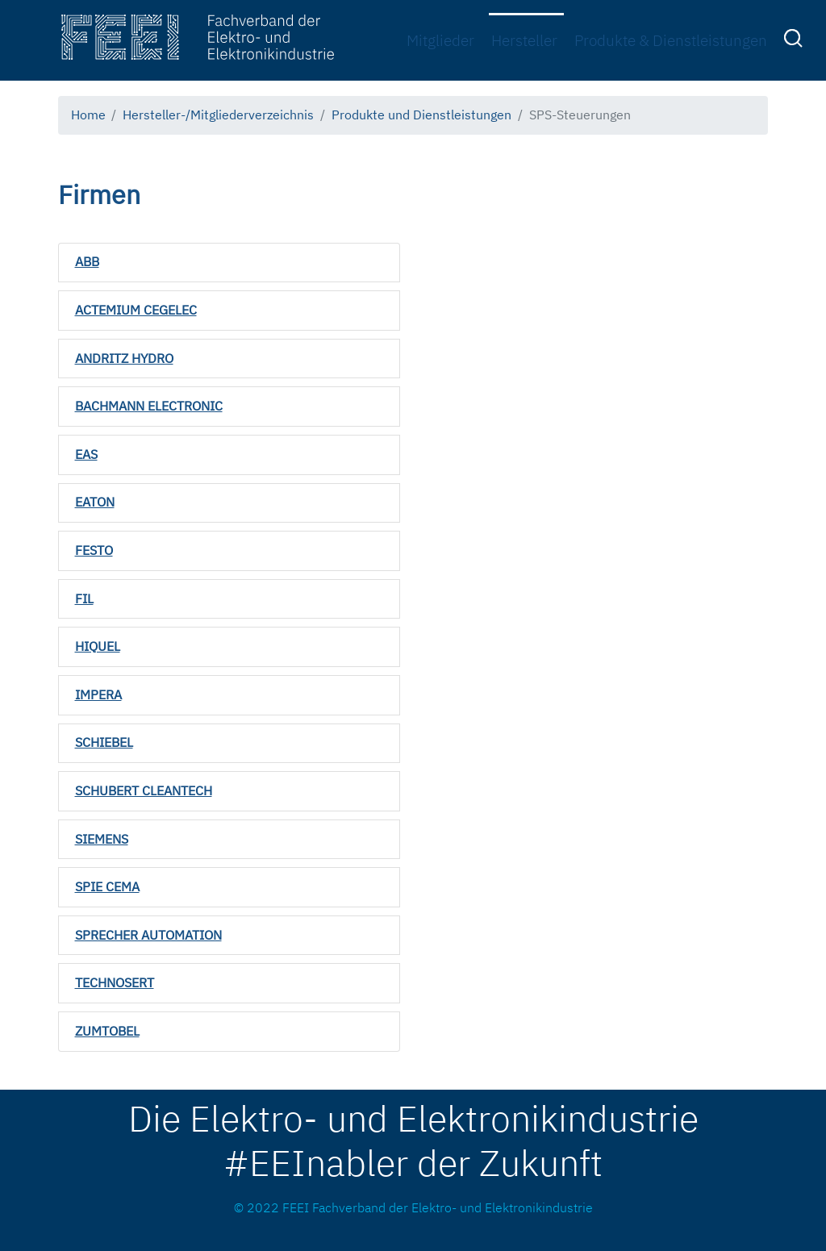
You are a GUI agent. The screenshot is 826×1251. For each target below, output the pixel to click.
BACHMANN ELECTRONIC (149, 406)
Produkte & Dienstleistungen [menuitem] (670, 40)
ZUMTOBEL (107, 1031)
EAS (86, 454)
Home (88, 114)
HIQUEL (97, 646)
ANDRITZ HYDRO (124, 358)
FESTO (94, 550)
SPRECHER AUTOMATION (148, 935)
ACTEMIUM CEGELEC (136, 310)
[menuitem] (795, 41)
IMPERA (98, 694)
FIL (84, 598)
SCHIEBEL (104, 742)
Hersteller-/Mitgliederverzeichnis (218, 114)
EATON (95, 502)
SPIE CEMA (107, 886)
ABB (87, 261)
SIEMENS (101, 839)
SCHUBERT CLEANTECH (143, 790)
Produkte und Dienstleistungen (421, 114)
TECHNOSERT (114, 982)
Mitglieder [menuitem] (440, 40)
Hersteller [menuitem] (524, 40)
